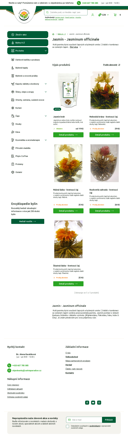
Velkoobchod (72, 357)
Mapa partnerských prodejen (78, 361)
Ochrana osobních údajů (17, 397)
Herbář (69, 365)
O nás (68, 353)
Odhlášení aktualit (15, 389)
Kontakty (70, 373)
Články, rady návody (74, 369)
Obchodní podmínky (15, 393)
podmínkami (95, 426)
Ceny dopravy (13, 385)
